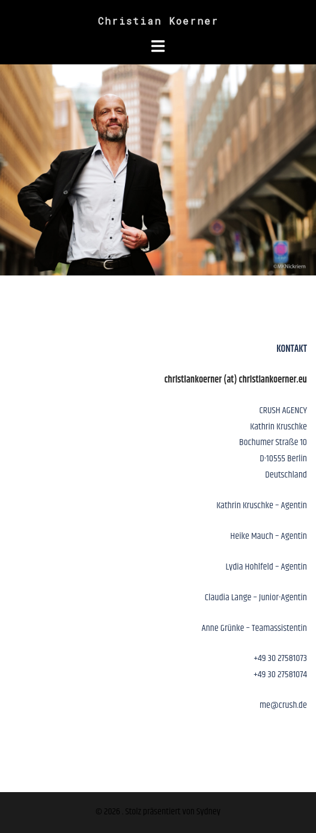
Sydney (208, 811)
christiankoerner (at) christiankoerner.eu (235, 379)
